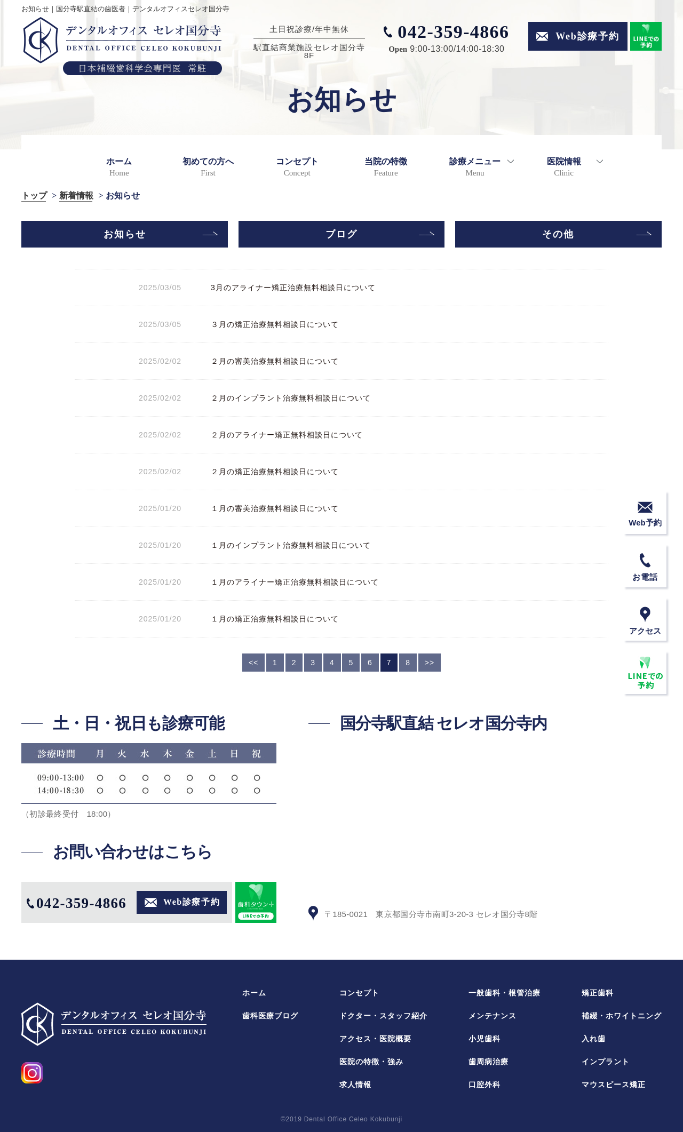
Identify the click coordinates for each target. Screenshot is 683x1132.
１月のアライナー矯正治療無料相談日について (291, 582)
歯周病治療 (488, 1061)
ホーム (119, 167)
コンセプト (297, 167)
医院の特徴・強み (371, 1061)
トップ (34, 196)
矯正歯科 (598, 992)
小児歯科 (484, 1038)
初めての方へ (208, 167)
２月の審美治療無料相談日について (271, 361)
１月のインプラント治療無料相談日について (287, 545)
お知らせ (125, 234)
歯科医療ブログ (270, 1015)
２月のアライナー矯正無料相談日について (283, 435)
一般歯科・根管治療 (504, 992)
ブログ (341, 234)
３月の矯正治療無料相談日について (271, 324)
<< (253, 662)
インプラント (606, 1061)
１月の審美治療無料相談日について (271, 508)
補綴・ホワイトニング (622, 1015)
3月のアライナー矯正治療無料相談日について (289, 287)
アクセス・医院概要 (375, 1038)
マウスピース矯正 (614, 1084)
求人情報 (355, 1084)
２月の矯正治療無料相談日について (271, 471)
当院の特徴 (385, 167)
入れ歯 (594, 1038)
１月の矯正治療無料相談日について (271, 619)
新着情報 (76, 196)
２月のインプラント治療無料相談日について (287, 398)
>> (429, 662)
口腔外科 (484, 1084)
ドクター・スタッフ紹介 (383, 1015)
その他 (558, 234)
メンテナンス (492, 1015)
